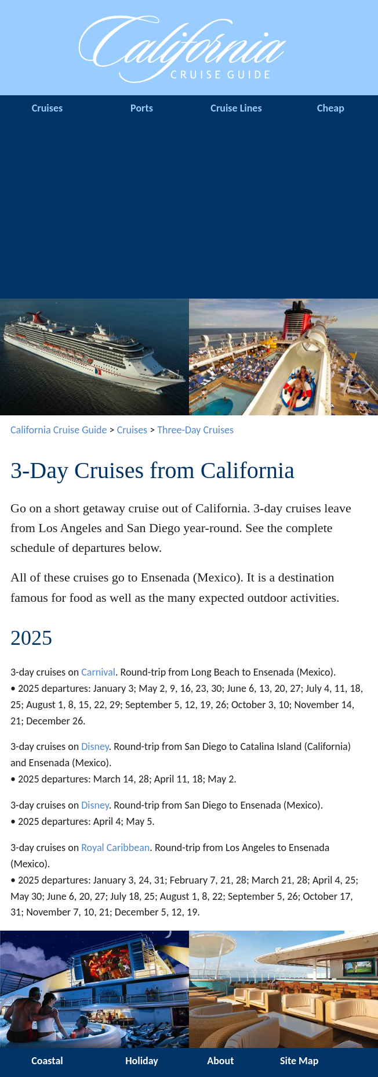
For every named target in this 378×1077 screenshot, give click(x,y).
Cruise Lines (235, 108)
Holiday (141, 1060)
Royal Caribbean (115, 847)
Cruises (47, 108)
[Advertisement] (189, 211)
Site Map (299, 1060)
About (220, 1060)
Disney (95, 746)
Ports (141, 108)
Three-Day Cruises (195, 429)
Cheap (330, 108)
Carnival (98, 672)
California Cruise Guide (58, 429)
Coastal (47, 1060)
